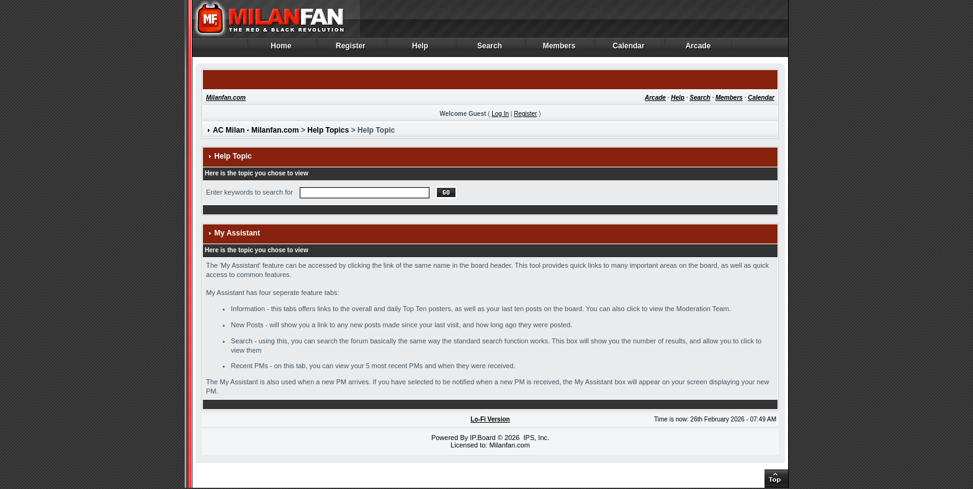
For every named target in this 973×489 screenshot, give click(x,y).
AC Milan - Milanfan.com (256, 130)
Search (489, 49)
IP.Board (482, 437)
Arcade (698, 49)
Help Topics (328, 130)
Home (281, 49)
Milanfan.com (226, 97)
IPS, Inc (535, 437)
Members (559, 49)
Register (350, 49)
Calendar (628, 49)
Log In (500, 113)
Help (420, 49)
